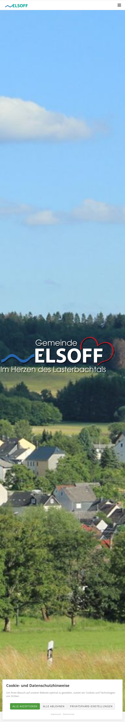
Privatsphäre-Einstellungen (91, 706)
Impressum (56, 714)
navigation (119, 5)
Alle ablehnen (54, 706)
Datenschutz (68, 714)
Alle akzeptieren (25, 706)
